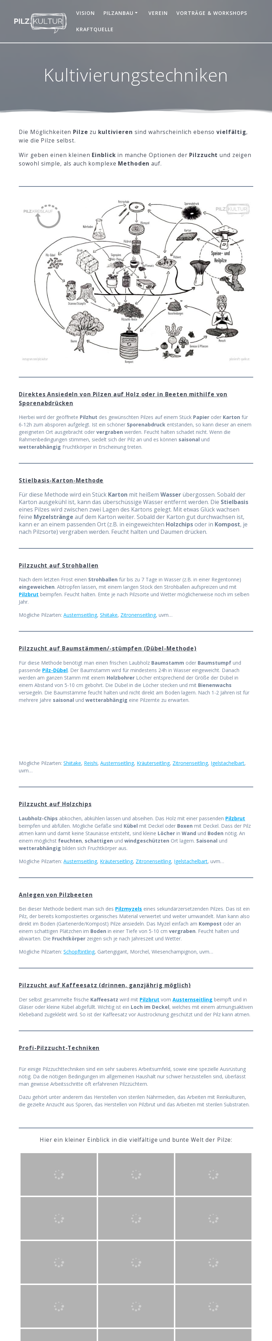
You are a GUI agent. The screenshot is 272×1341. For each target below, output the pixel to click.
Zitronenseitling (138, 614)
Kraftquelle (95, 29)
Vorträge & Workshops (211, 13)
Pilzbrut (29, 594)
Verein (158, 13)
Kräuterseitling (153, 763)
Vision (85, 13)
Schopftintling (79, 951)
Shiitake (109, 614)
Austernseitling (80, 614)
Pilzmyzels (128, 908)
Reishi (90, 763)
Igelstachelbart (227, 763)
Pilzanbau (118, 13)
